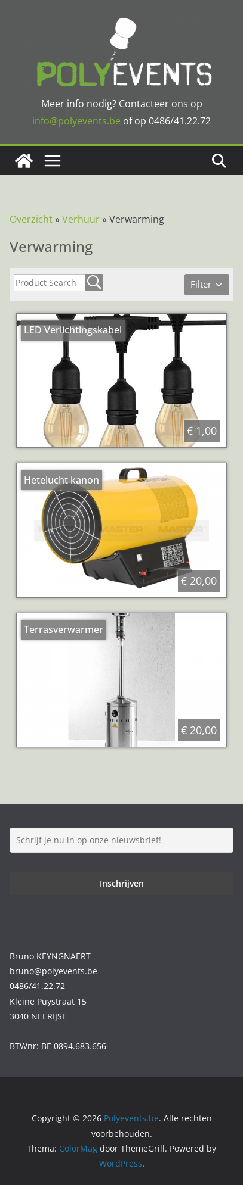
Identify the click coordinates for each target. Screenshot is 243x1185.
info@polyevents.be (76, 120)
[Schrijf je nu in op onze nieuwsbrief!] (121, 840)
